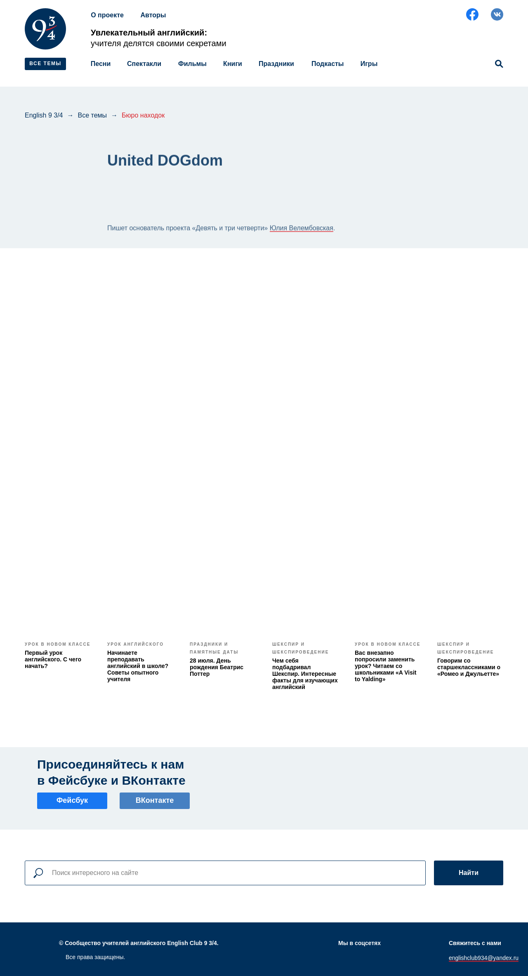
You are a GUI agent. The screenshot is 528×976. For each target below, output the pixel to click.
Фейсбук (72, 800)
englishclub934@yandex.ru (484, 958)
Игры (369, 63)
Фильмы (192, 63)
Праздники (276, 63)
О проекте (107, 15)
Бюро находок (143, 115)
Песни (101, 63)
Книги (232, 63)
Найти (468, 872)
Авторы (153, 15)
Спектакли (144, 63)
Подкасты (327, 63)
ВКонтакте (155, 800)
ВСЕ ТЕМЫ (45, 63)
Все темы (92, 115)
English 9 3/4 (44, 115)
